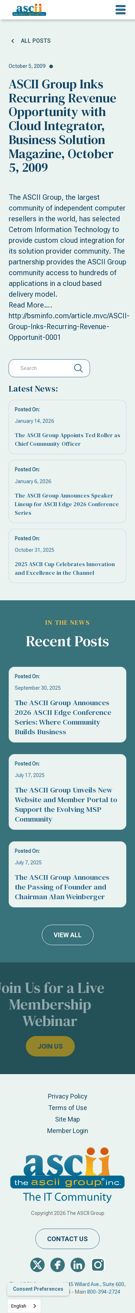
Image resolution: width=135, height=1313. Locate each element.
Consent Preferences (38, 1289)
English (18, 1306)
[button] (120, 9)
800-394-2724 (103, 1292)
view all (68, 935)
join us (36, 1046)
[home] (27, 10)
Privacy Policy (67, 1096)
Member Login (67, 1130)
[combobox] (24, 1306)
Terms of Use (67, 1107)
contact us (67, 1239)
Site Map (67, 1119)
